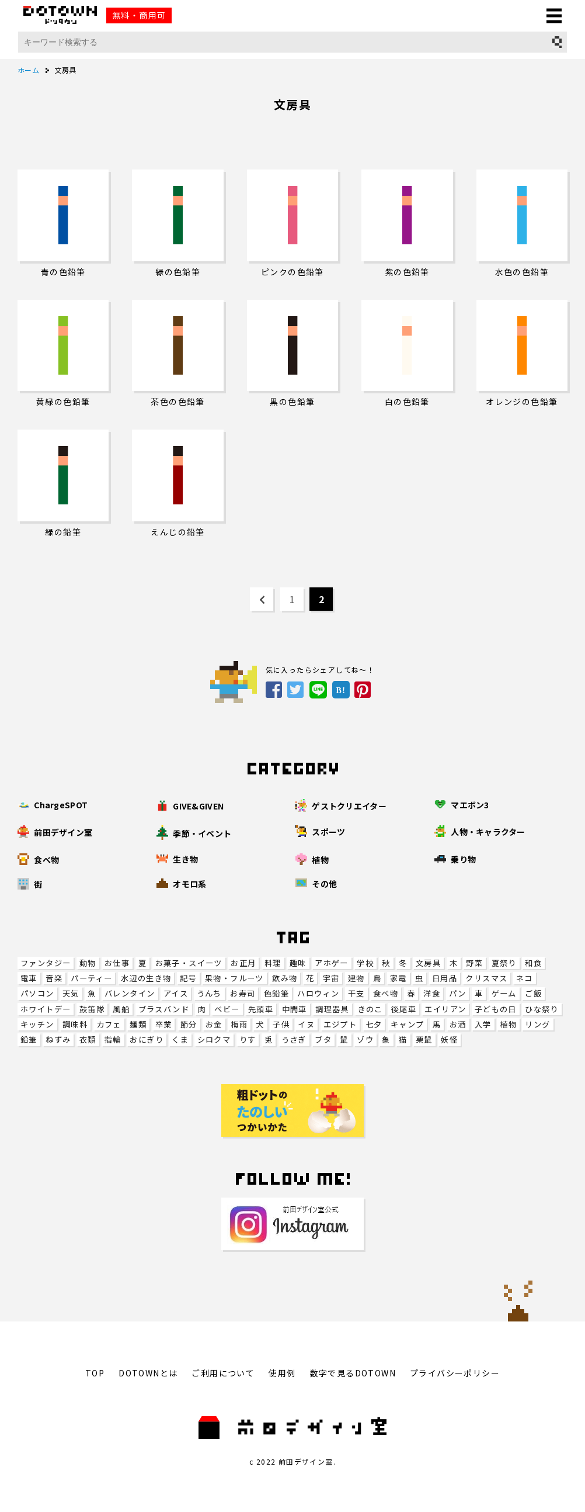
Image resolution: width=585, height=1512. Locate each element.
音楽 (54, 978)
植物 (508, 1024)
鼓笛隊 (92, 1009)
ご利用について (223, 1373)
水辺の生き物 (146, 978)
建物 (356, 978)
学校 (365, 962)
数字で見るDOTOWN (353, 1373)
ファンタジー (45, 962)
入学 (483, 1024)
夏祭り (504, 962)
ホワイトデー (45, 1009)
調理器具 (332, 1009)
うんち (209, 993)
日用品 (444, 978)
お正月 (243, 962)
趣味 (298, 962)
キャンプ (407, 1024)
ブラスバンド (163, 1009)
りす (247, 1039)
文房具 (428, 962)
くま (180, 1039)
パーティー (91, 978)
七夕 (373, 1024)
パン (457, 993)
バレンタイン (130, 993)
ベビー (226, 1009)
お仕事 (117, 962)
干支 (356, 993)
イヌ (306, 1024)
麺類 (138, 1024)
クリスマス (486, 978)
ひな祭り (542, 1009)
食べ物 (385, 993)
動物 (87, 962)
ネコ (524, 978)
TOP (95, 1373)
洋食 (431, 993)
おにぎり (146, 1039)
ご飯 (533, 993)
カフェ (108, 1024)
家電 (398, 978)
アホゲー (332, 962)
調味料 (75, 1024)
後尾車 (403, 1009)
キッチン (37, 1024)
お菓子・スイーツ (188, 962)
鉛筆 (28, 1039)
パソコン (37, 993)
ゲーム (504, 993)
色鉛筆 (276, 993)
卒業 (163, 1024)
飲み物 (284, 978)
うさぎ (294, 1039)
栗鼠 (424, 1039)
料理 (272, 962)
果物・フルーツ (234, 978)
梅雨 (239, 1024)
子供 (281, 1024)
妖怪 (449, 1039)
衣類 (87, 1039)
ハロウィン (318, 993)
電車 (28, 978)
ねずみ (58, 1039)
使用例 (282, 1373)
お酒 (458, 1024)
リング (537, 1024)
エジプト (340, 1024)
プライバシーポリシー (455, 1373)
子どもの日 (496, 1009)
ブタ (323, 1039)
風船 (121, 1009)
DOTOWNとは (148, 1373)
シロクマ (214, 1039)
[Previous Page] (261, 599)
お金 (214, 1024)
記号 (188, 978)
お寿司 (242, 993)
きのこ (369, 1009)
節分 (188, 1024)
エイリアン (445, 1009)
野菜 (474, 962)
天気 (70, 993)
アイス (175, 993)
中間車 (294, 1009)
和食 (533, 962)
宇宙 (331, 978)
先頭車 (260, 1009)
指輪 (113, 1039)
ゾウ (365, 1039)
